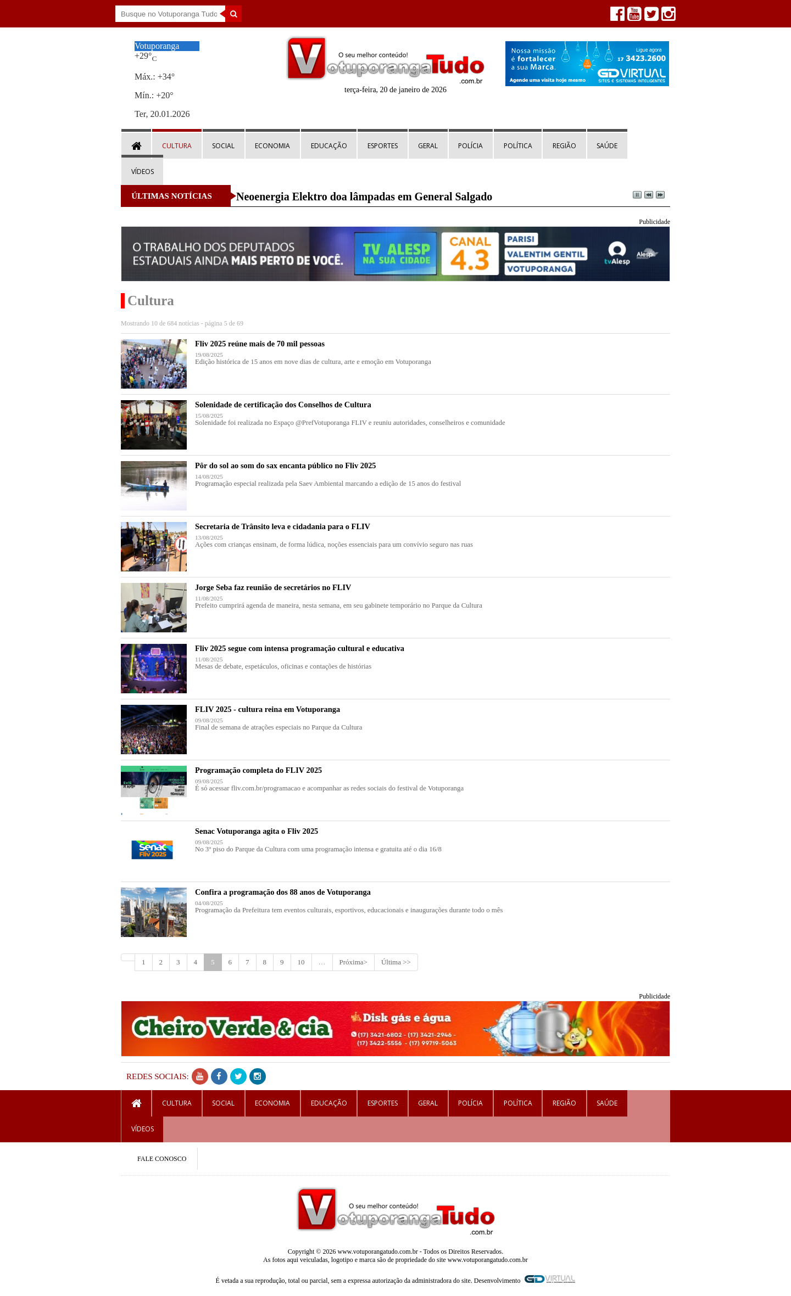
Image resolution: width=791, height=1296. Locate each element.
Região (564, 145)
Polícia (470, 145)
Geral (428, 145)
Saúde (607, 145)
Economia (272, 145)
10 (301, 962)
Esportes (382, 145)
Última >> (396, 962)
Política (518, 145)
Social (223, 145)
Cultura (177, 145)
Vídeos (142, 171)
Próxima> (353, 962)
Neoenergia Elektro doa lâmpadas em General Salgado (364, 196)
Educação (329, 145)
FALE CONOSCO (161, 1159)
